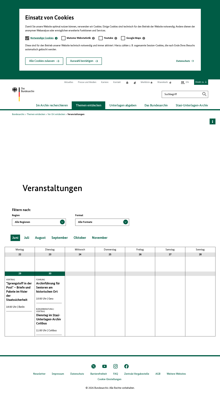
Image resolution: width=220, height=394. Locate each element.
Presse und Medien (87, 82)
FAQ (115, 374)
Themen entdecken (36, 114)
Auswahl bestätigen (84, 61)
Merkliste (147, 82)
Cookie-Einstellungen (109, 379)
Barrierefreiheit (98, 374)
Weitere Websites (176, 374)
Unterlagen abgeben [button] (122, 105)
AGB (157, 374)
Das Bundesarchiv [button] (156, 105)
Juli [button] (26, 238)
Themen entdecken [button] (88, 105)
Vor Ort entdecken (56, 114)
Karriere (104, 82)
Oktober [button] (80, 238)
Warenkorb (164, 82)
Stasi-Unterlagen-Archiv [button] (192, 105)
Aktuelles (68, 82)
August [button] (40, 238)
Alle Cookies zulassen (44, 61)
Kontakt (117, 82)
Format (79, 215)
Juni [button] (15, 238)
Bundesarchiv (18, 114)
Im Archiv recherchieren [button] (52, 105)
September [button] (60, 238)
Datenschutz (183, 61)
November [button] (99, 238)
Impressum (58, 374)
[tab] (44, 38)
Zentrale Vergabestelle (136, 374)
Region (16, 215)
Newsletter (39, 374)
